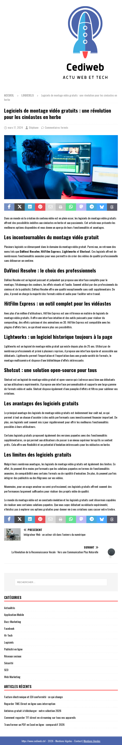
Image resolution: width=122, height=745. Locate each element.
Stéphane (34, 127)
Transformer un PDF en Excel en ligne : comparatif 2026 (34, 724)
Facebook (9, 628)
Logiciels (9, 642)
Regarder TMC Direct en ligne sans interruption (29, 703)
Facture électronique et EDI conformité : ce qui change (33, 697)
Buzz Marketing (12, 621)
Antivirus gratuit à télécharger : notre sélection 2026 (32, 710)
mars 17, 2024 (15, 127)
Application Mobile (14, 614)
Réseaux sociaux (12, 656)
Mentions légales (92, 741)
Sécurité (8, 663)
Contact (78, 741)
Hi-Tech (8, 635)
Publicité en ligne (13, 649)
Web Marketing (12, 677)
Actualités (9, 608)
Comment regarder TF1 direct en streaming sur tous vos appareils (40, 717)
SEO (6, 670)
